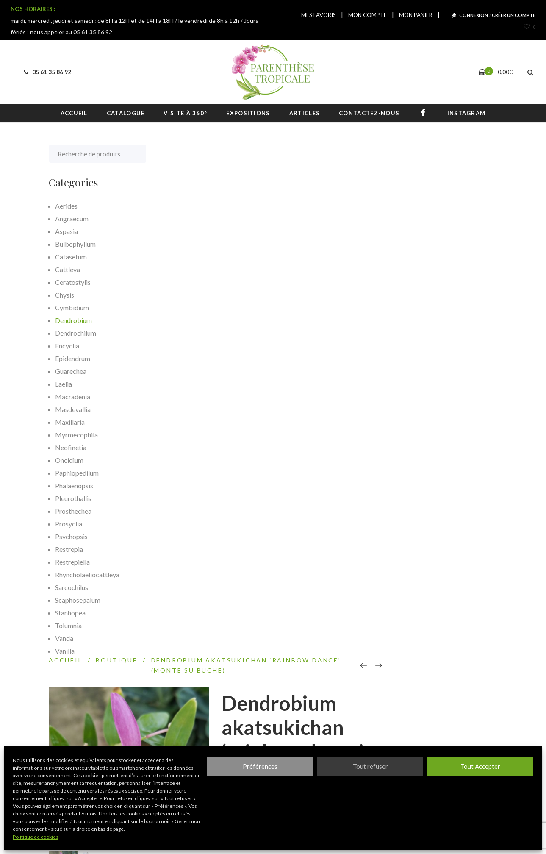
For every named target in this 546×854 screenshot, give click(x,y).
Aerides (66, 206)
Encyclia (67, 346)
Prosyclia (68, 524)
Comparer (379, 439)
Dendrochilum (75, 333)
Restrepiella (72, 562)
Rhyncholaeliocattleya (87, 574)
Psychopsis (71, 536)
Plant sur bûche (462, 394)
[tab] (194, 525)
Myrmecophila (76, 435)
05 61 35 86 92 (46, 71)
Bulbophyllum (75, 244)
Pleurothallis (73, 498)
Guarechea (70, 371)
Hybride (424, 394)
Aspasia (66, 231)
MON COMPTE (367, 14)
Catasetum (71, 257)
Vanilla (65, 651)
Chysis (64, 295)
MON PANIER (415, 14)
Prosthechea (73, 511)
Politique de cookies (35, 837)
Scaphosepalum (77, 600)
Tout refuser (370, 766)
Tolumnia (68, 625)
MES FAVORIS (318, 14)
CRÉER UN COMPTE (513, 15)
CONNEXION (473, 15)
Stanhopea (70, 613)
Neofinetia (70, 447)
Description (190, 525)
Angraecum (72, 218)
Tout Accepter (480, 766)
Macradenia (72, 396)
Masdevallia (73, 409)
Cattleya (67, 269)
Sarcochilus (71, 587)
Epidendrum (72, 358)
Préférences (260, 766)
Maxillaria (70, 422)
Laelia (63, 384)
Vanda (64, 638)
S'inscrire (381, 732)
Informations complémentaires (321, 525)
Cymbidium (72, 307)
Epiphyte (396, 394)
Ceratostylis (73, 282)
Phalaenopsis (74, 485)
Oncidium (69, 460)
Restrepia (69, 549)
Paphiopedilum (77, 473)
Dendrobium (400, 377)
